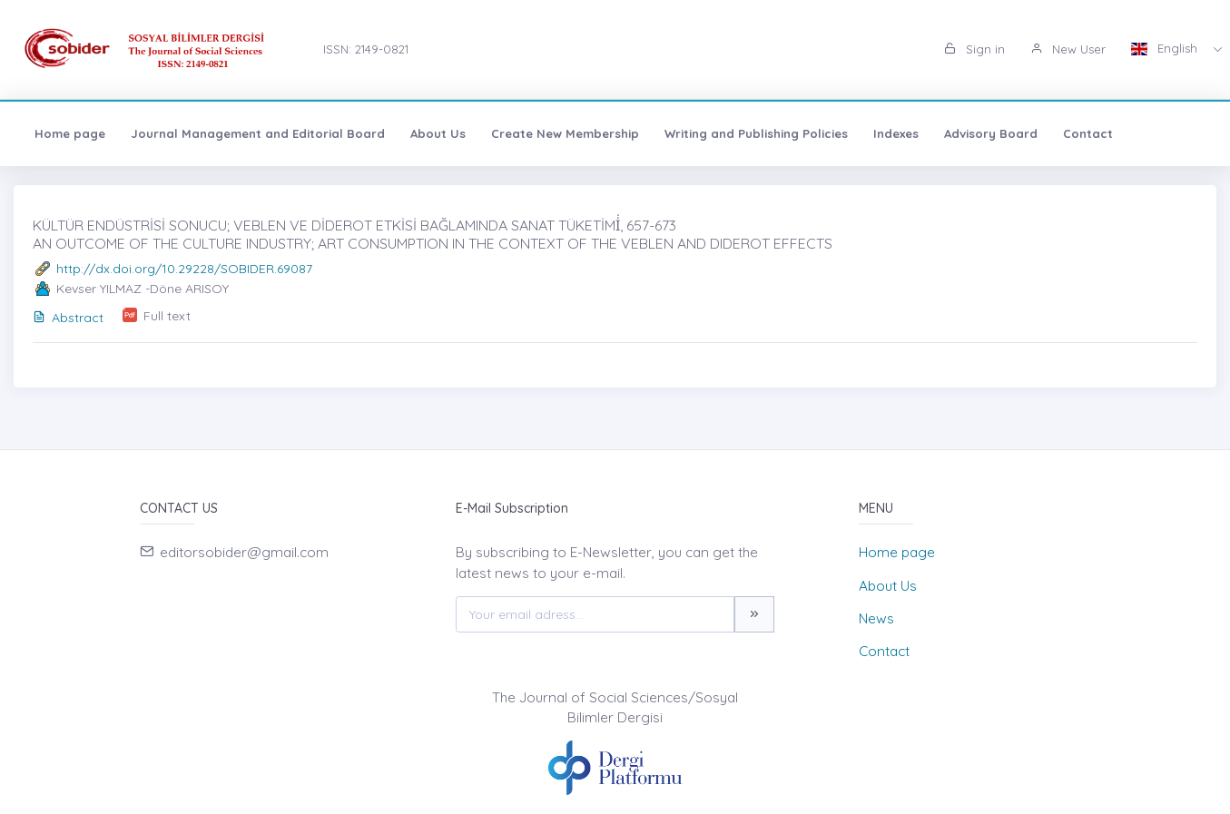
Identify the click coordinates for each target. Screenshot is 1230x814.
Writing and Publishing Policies (756, 133)
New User (1068, 49)
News (876, 618)
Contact (1088, 133)
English (1166, 48)
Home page (69, 133)
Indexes (896, 133)
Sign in (974, 49)
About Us (438, 133)
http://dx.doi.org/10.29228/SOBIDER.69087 (184, 268)
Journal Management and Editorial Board (258, 133)
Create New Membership (565, 133)
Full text (167, 316)
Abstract (68, 317)
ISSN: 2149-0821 (365, 49)
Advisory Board (991, 133)
